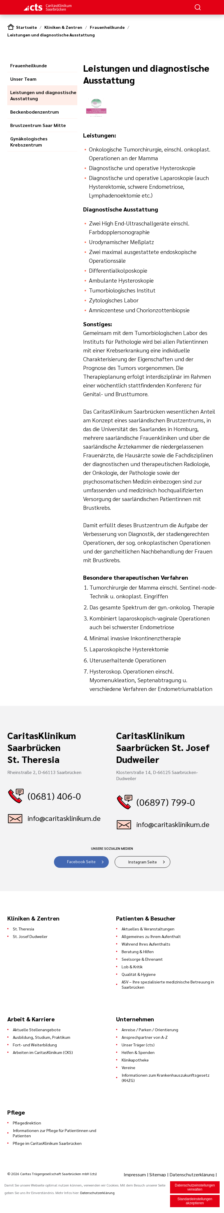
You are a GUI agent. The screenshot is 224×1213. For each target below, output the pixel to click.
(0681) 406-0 (54, 796)
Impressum (135, 1174)
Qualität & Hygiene (139, 974)
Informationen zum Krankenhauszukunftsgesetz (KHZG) (165, 1077)
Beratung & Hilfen (138, 951)
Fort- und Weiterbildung (35, 1044)
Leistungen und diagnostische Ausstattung (51, 34)
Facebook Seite (81, 861)
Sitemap (157, 1174)
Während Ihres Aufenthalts (146, 943)
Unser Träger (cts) (138, 1044)
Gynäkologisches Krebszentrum (29, 141)
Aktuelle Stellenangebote (37, 1029)
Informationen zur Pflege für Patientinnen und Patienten (54, 1133)
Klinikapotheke (135, 1059)
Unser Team (23, 79)
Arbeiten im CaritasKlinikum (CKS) (43, 1052)
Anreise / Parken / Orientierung (150, 1029)
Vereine (128, 1067)
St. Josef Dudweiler (30, 936)
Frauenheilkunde (107, 27)
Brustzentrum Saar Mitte (38, 125)
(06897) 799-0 (165, 802)
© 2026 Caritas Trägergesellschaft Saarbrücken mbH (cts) (52, 1173)
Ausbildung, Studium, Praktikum (41, 1037)
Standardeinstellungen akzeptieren (194, 1201)
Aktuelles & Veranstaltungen (148, 928)
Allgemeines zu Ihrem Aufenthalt (151, 936)
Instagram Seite (142, 861)
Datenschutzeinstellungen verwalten (195, 1187)
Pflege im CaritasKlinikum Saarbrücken (47, 1143)
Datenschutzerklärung (191, 1174)
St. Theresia (23, 928)
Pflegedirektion (27, 1122)
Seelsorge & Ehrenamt (142, 959)
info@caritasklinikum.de (64, 818)
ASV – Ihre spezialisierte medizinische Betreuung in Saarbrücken (168, 984)
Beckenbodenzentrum (34, 112)
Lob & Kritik (132, 966)
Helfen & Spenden (138, 1052)
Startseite (26, 27)
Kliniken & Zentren (63, 27)
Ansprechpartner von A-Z (145, 1037)
